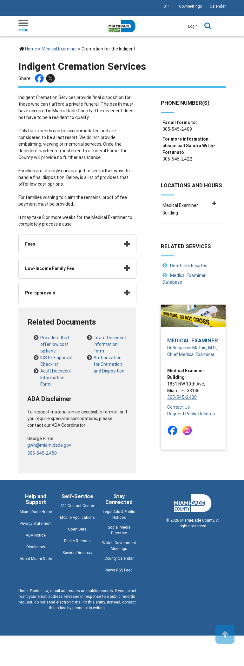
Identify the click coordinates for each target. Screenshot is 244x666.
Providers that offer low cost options (54, 338)
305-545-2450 (42, 453)
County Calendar (119, 558)
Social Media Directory (119, 530)
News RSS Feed (119, 570)
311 (167, 6)
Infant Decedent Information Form (110, 338)
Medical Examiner (59, 49)
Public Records (77, 540)
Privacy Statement (36, 523)
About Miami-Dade (36, 558)
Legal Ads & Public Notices (119, 514)
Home (31, 49)
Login (193, 26)
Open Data (77, 529)
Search (208, 26)
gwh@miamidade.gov (49, 445)
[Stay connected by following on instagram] (188, 430)
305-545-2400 (182, 397)
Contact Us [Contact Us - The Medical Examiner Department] (178, 407)
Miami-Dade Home (36, 511)
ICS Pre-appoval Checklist (56, 358)
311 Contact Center (77, 505)
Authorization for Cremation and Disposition (109, 358)
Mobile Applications (77, 517)
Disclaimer (35, 546)
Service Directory (77, 552)
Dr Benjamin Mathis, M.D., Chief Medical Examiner (192, 351)
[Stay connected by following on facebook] (173, 430)
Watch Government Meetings (119, 545)
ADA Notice (36, 535)
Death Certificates (188, 265)
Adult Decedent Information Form (56, 372)
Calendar (218, 6)
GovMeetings (190, 6)
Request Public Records (191, 414)
